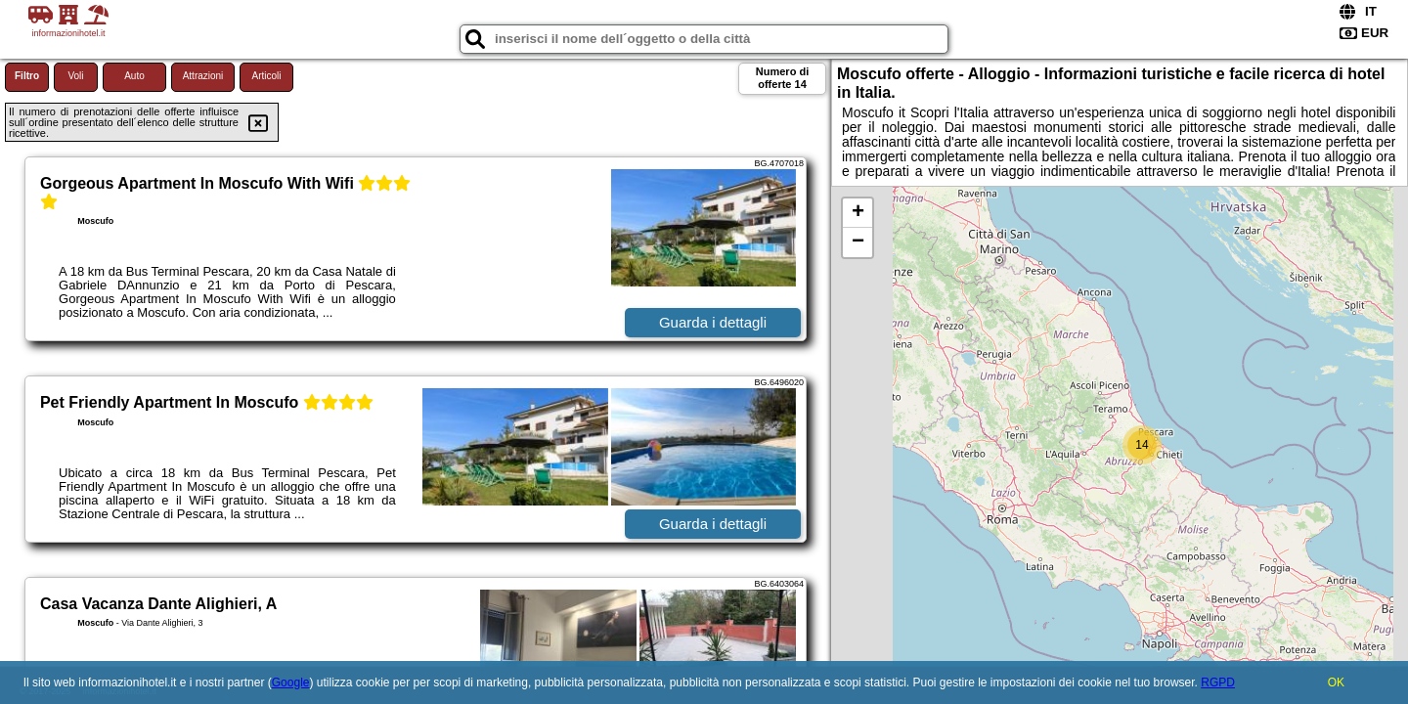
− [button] (858, 242)
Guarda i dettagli (713, 322)
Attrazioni (203, 75)
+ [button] (858, 213)
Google (291, 682)
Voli (75, 75)
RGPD (1218, 682)
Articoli (266, 75)
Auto (134, 75)
